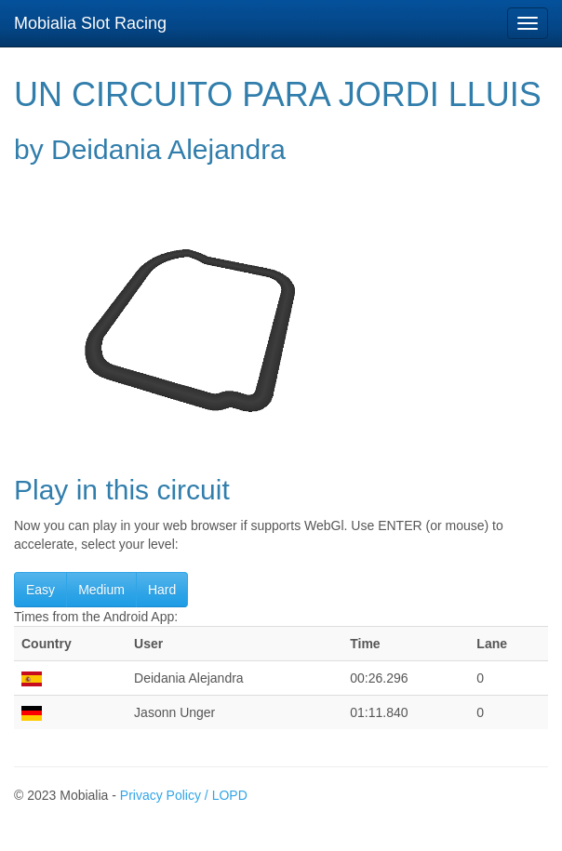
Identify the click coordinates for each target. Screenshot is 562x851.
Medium (101, 589)
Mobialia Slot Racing (90, 23)
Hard (162, 589)
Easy (40, 589)
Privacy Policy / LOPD (184, 795)
